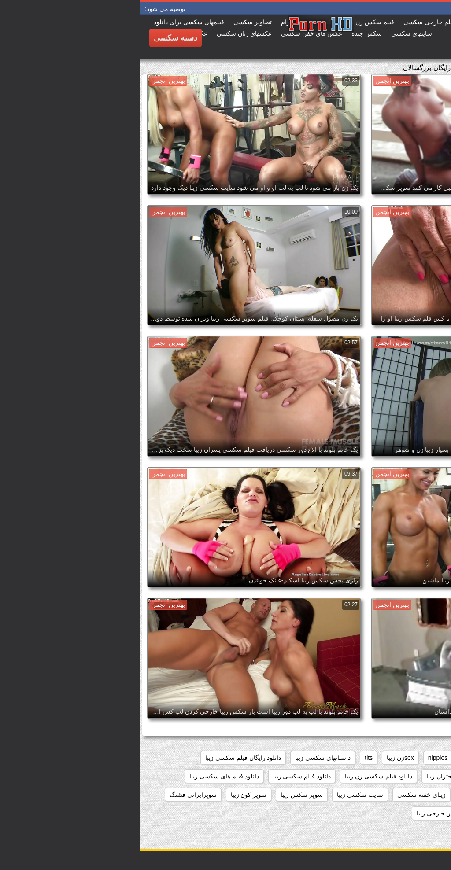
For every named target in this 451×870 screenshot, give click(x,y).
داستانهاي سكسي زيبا (182, 757)
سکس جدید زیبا (356, 813)
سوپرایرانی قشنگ (52, 794)
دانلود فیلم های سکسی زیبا (83, 776)
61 (436, 757)
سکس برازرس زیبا (415, 813)
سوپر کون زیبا (108, 794)
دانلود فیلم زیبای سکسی (408, 776)
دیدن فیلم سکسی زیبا (412, 794)
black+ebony (359, 757)
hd (324, 757)
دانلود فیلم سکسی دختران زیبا (325, 776)
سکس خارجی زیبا (299, 813)
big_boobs (405, 757)
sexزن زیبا (260, 757)
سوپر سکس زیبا (161, 794)
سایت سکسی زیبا (219, 794)
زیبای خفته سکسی (281, 794)
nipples (297, 757)
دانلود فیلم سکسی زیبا (162, 776)
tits (228, 757)
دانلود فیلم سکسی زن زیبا (238, 776)
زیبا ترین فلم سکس (345, 794)
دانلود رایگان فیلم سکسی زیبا (103, 757)
